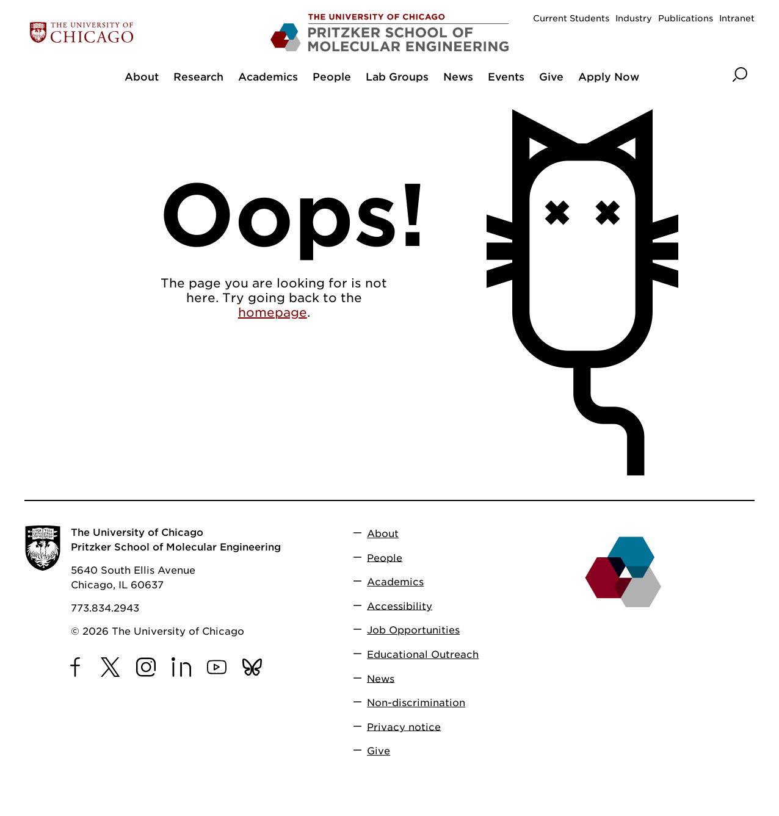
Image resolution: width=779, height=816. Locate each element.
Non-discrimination (416, 703)
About (383, 534)
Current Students (571, 18)
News (380, 678)
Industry (633, 18)
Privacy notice (404, 726)
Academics (395, 582)
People (384, 557)
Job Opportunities (413, 630)
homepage (272, 312)
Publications (685, 18)
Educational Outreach (423, 654)
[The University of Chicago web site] (144, 32)
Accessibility (399, 606)
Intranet (737, 18)
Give (378, 751)
